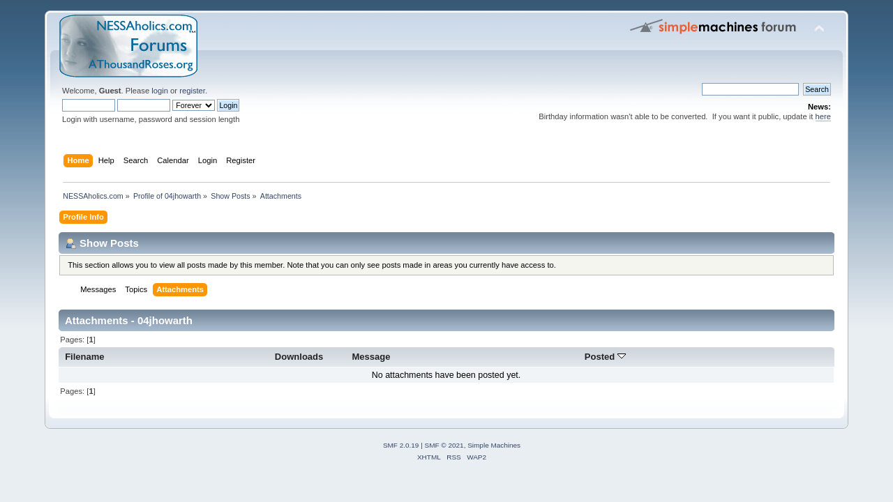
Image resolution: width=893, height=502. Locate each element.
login (159, 90)
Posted (605, 356)
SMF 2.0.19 (401, 445)
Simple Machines (493, 445)
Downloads (299, 356)
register (192, 90)
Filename (85, 356)
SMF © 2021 (444, 445)
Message (371, 356)
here (823, 116)
